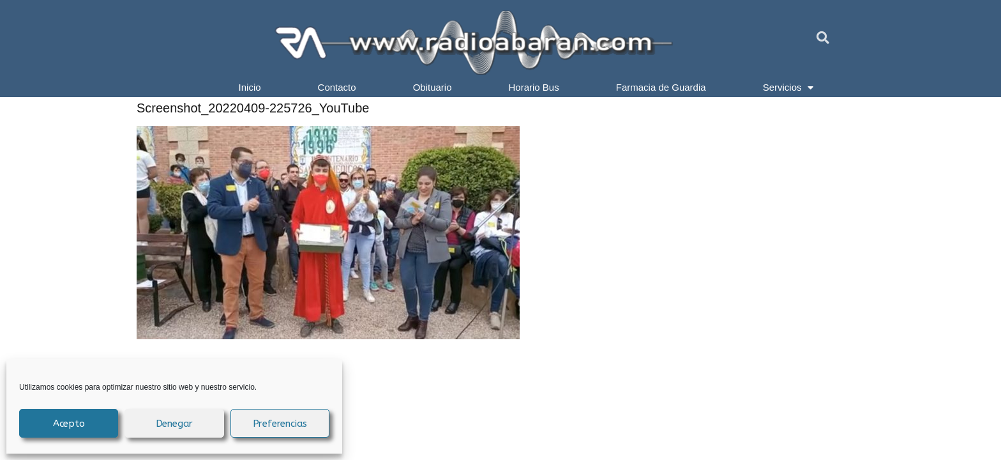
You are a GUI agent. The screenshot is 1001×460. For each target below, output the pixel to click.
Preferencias (280, 423)
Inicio (250, 87)
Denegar (174, 423)
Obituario (432, 87)
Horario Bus (534, 87)
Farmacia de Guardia (661, 87)
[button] (823, 37)
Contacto (337, 87)
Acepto (69, 423)
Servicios (788, 87)
